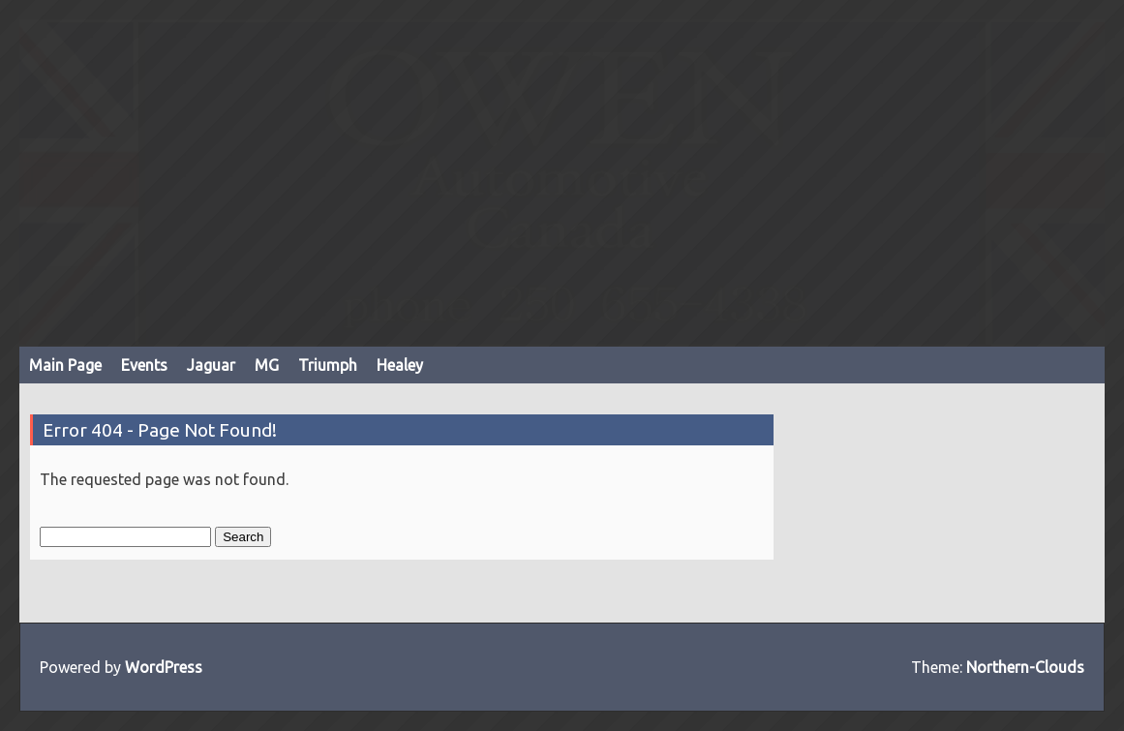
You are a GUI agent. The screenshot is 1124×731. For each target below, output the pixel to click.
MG (267, 365)
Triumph (327, 365)
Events (144, 365)
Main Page (65, 365)
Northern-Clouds (1025, 667)
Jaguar (211, 365)
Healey (400, 365)
